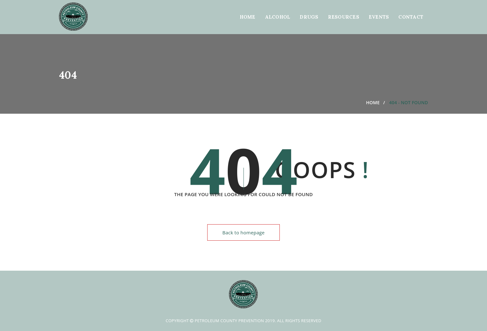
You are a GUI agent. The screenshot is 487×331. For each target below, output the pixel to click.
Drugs (309, 17)
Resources (343, 17)
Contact (410, 17)
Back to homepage (243, 232)
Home (247, 17)
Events (379, 17)
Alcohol (277, 17)
